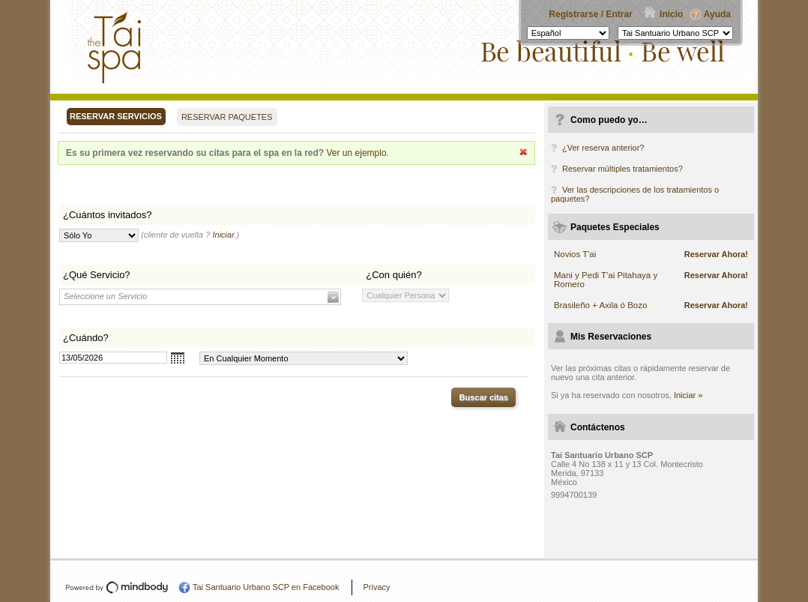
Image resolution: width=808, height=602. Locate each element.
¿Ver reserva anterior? (603, 147)
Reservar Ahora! (716, 254)
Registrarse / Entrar (590, 14)
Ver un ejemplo (357, 153)
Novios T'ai (575, 254)
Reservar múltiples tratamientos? (622, 168)
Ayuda (717, 14)
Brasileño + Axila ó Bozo (600, 305)
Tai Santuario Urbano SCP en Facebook (266, 587)
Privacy (376, 587)
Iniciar (223, 234)
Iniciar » (688, 395)
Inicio (671, 14)
